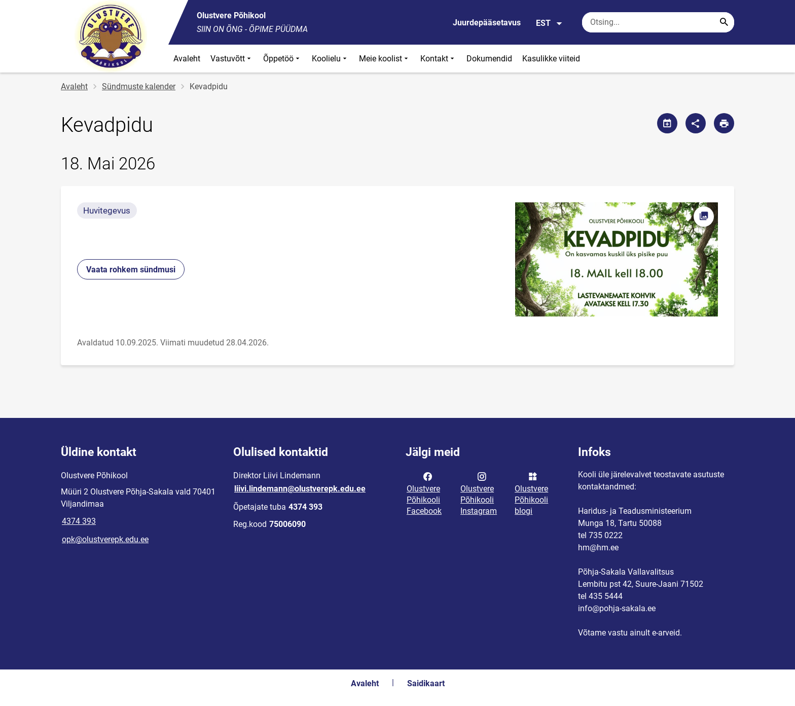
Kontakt (438, 58)
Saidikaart (426, 683)
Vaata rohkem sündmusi (130, 269)
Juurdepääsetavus (487, 22)
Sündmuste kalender (138, 86)
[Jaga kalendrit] (667, 123)
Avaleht (186, 58)
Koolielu (330, 58)
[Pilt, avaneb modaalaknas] (616, 259)
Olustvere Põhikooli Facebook (424, 493)
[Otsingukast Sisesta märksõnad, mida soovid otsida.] (658, 22)
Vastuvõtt (231, 58)
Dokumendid (489, 58)
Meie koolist (384, 58)
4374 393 (79, 521)
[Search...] (724, 22)
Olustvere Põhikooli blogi (531, 493)
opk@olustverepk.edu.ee (105, 539)
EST (549, 23)
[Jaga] (695, 123)
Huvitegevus (106, 210)
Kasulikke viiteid (551, 58)
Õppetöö (282, 58)
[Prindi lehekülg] (724, 123)
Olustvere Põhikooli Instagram (478, 493)
